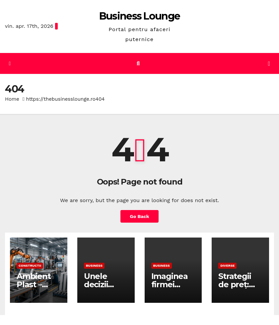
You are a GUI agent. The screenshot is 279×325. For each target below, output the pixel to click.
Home (12, 99)
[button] (138, 63)
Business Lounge (139, 16)
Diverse (227, 265)
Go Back (139, 216)
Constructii (30, 265)
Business (94, 265)
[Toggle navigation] (269, 63)
